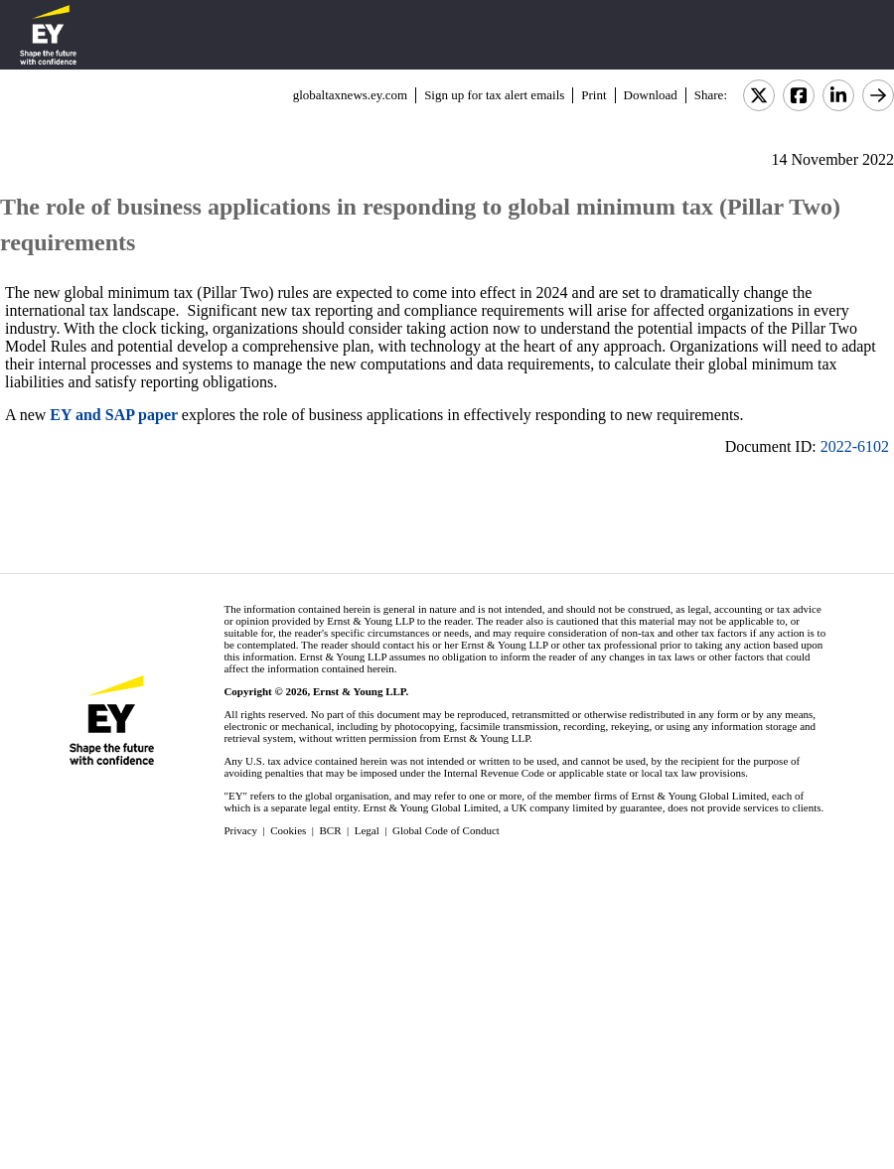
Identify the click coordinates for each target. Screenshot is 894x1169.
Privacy (240, 830)
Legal (367, 830)
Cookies (288, 830)
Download (650, 94)
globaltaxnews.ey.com (350, 94)
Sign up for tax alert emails (494, 94)
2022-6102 (854, 446)
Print (593, 94)
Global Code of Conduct (446, 830)
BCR (331, 830)
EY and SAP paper (113, 414)
